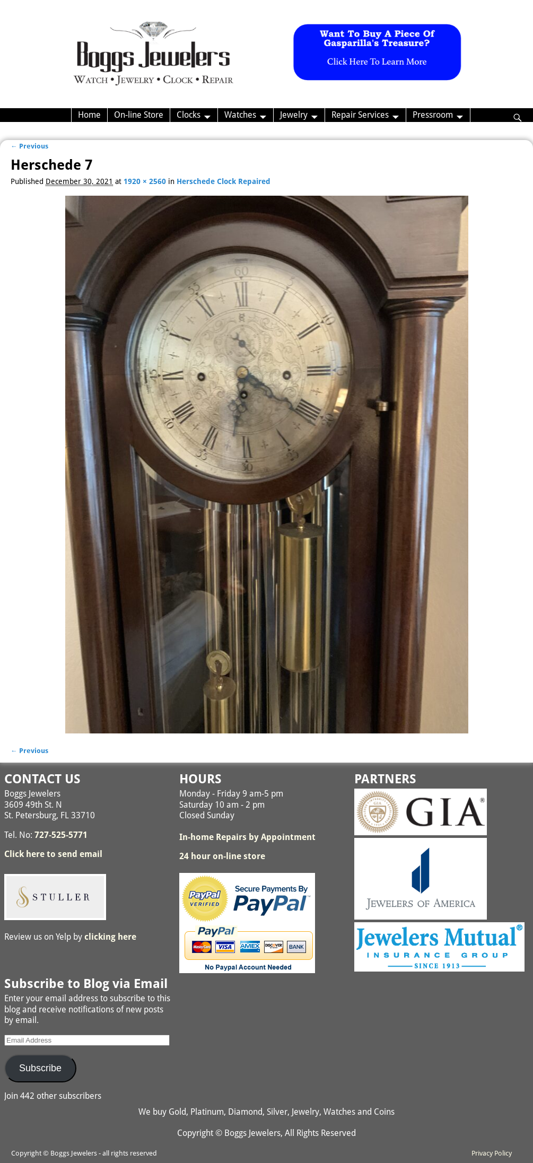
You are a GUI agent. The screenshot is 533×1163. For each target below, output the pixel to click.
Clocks (188, 115)
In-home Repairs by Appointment (247, 837)
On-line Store (138, 115)
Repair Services (360, 115)
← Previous (29, 146)
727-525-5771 (61, 835)
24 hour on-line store (222, 856)
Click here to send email (53, 854)
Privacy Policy (491, 1153)
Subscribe (40, 1068)
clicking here (110, 937)
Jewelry (294, 115)
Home (89, 115)
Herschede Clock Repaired (223, 181)
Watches (240, 115)
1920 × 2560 (145, 181)
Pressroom (433, 115)
